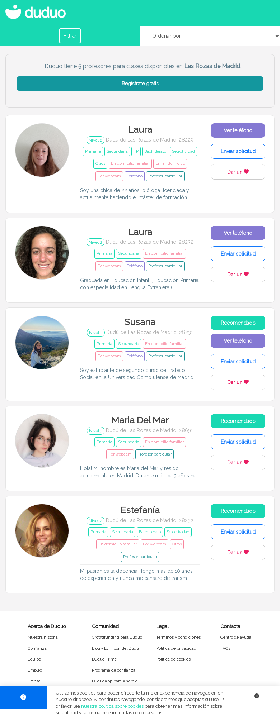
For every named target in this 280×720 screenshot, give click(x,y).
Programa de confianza (113, 670)
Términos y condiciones (178, 637)
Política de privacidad (176, 648)
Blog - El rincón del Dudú (115, 648)
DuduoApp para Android (115, 680)
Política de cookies (173, 659)
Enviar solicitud (238, 151)
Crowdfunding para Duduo (117, 637)
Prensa (34, 680)
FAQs (225, 648)
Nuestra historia (43, 637)
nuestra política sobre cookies (112, 706)
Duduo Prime (104, 659)
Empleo (35, 670)
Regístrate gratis (140, 83)
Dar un (238, 172)
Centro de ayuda (235, 637)
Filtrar (70, 36)
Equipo (34, 659)
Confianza (37, 648)
